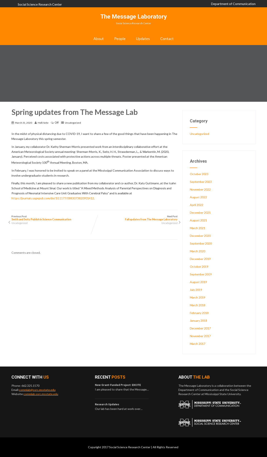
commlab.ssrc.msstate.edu (41, 394)
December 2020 (200, 235)
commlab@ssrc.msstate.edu (37, 390)
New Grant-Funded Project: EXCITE (118, 385)
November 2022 (200, 189)
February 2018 (199, 313)
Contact (167, 38)
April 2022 (196, 205)
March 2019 (197, 297)
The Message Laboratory (133, 16)
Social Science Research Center (40, 4)
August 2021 (198, 220)
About (98, 38)
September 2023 (201, 181)
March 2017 (197, 343)
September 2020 (201, 243)
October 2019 (199, 266)
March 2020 (197, 251)
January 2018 (198, 320)
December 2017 (200, 328)
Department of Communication (233, 4)
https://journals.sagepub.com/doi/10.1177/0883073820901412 (52, 198)
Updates (143, 38)
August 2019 (198, 282)
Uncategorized (73, 122)
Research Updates (107, 404)
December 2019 (200, 259)
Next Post (136, 218)
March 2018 (197, 305)
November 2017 (200, 336)
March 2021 (197, 228)
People (120, 38)
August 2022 (198, 197)
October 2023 (199, 174)
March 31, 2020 (23, 122)
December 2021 (200, 212)
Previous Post (52, 218)
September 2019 (201, 274)
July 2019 (196, 289)
